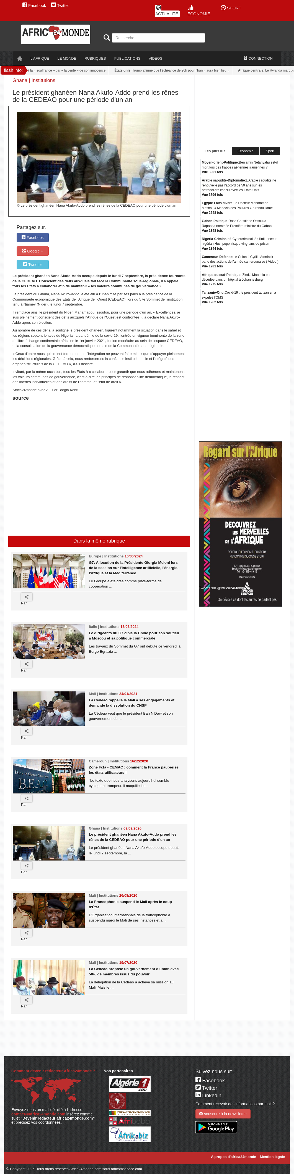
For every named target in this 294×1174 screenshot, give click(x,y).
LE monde (67, 58)
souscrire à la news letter (223, 1113)
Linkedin (208, 1095)
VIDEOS (155, 58)
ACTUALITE (166, 10)
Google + (32, 251)
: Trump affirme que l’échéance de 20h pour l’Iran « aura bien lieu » (173, 70)
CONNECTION (258, 58)
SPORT (231, 7)
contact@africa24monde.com (38, 1114)
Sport (270, 151)
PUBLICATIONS (127, 58)
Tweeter (32, 264)
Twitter (60, 5)
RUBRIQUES (95, 58)
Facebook (34, 5)
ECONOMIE (198, 10)
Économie (246, 151)
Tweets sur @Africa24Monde (222, 588)
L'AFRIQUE (39, 58)
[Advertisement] (81, 416)
